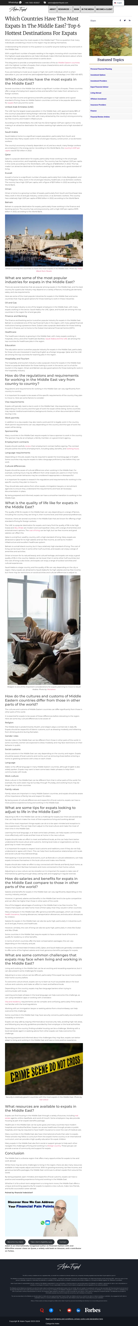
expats (10, 103)
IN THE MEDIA (88, 9)
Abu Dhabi (18, 528)
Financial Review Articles (100, 117)
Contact (63, 1242)
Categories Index (52, 1323)
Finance (94, 111)
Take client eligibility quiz (41, 1242)
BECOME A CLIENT (104, 9)
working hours (72, 449)
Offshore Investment (98, 99)
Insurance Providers (98, 105)
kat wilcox (44, 1100)
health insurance (12, 914)
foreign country (54, 1146)
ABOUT (53, 9)
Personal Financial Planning (101, 69)
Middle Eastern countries (69, 63)
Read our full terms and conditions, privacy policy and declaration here (74, 1319)
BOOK (76, 9)
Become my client (15, 1242)
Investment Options (98, 75)
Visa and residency (13, 1002)
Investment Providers (99, 81)
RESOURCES (65, 9)
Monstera (51, 689)
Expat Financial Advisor (99, 87)
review (28, 446)
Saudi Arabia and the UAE (56, 339)
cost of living (34, 530)
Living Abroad (96, 93)
